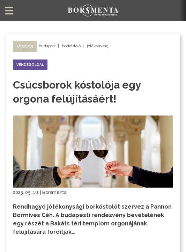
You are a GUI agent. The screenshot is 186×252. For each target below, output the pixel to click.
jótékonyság (98, 46)
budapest (47, 46)
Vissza (24, 46)
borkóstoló (71, 46)
